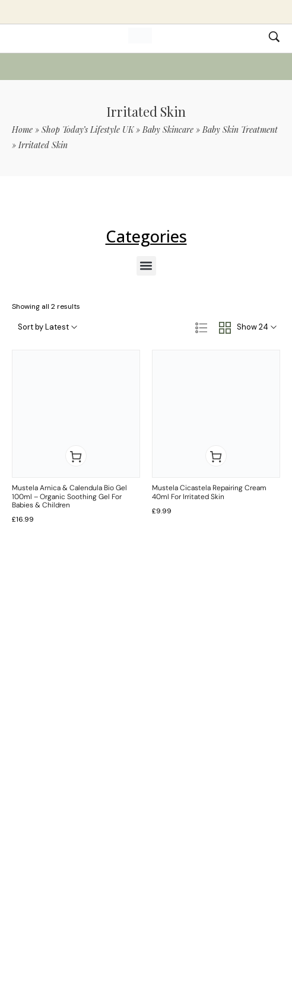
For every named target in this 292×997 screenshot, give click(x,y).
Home (22, 129)
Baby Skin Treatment (240, 129)
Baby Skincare (167, 129)
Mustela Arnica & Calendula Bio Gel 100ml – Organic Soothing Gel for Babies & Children (69, 496)
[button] (146, 266)
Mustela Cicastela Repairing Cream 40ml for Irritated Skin (209, 492)
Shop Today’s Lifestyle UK (88, 129)
